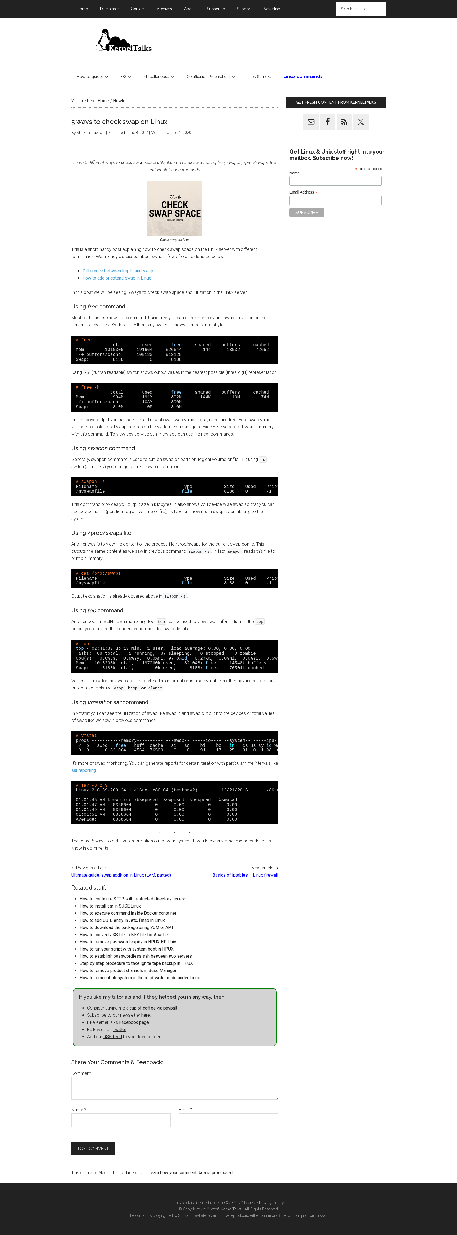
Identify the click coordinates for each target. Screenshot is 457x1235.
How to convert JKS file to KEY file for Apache (124, 934)
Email (185, 1109)
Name (78, 1109)
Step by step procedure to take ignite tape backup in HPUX (136, 963)
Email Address (303, 192)
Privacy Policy (271, 1203)
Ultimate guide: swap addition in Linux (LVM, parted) (121, 875)
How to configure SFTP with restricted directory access (133, 898)
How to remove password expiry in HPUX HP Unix (128, 941)
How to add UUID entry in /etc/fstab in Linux (122, 920)
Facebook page (134, 1022)
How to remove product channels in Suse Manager (128, 970)
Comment (81, 1073)
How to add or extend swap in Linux (116, 278)
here (145, 1015)
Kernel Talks (123, 41)
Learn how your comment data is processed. (190, 1172)
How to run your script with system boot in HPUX (127, 949)
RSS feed (112, 1036)
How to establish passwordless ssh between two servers (136, 956)
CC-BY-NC (233, 1203)
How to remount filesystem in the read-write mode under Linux (140, 977)
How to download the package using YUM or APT (127, 927)
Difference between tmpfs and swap (117, 270)
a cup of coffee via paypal (151, 1008)
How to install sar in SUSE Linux (110, 906)
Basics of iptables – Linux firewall (245, 875)
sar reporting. (84, 770)
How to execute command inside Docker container (128, 913)
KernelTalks (231, 1209)
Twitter (119, 1029)
